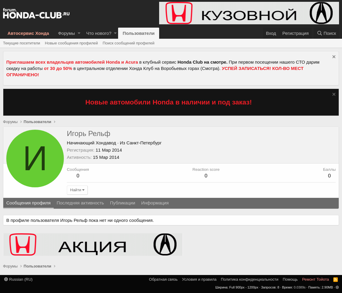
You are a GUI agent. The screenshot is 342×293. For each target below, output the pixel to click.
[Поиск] (326, 33)
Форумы (66, 33)
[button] (79, 33)
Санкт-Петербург (144, 142)
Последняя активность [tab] (80, 202)
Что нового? (99, 33)
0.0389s (299, 287)
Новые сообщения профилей (71, 43)
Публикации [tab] (122, 202)
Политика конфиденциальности (249, 279)
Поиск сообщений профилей (128, 43)
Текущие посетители (21, 43)
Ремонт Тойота (315, 279)
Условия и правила (199, 279)
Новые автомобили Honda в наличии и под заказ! (168, 102)
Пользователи (138, 33)
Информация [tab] (155, 202)
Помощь (290, 279)
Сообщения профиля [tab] (28, 202)
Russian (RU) (18, 279)
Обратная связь (163, 279)
